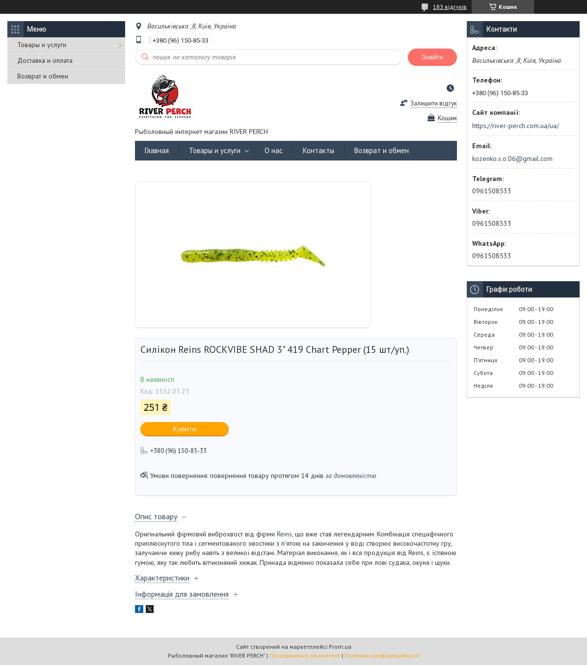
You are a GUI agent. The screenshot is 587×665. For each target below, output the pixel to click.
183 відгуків (450, 6)
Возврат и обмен (42, 76)
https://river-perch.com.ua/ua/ (515, 125)
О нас (274, 150)
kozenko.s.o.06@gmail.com (512, 158)
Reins (284, 534)
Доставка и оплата (45, 60)
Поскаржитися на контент (304, 655)
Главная (157, 150)
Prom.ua (340, 646)
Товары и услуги (41, 44)
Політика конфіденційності (382, 655)
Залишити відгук (433, 103)
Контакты (318, 150)
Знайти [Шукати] (432, 57)
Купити (184, 428)
